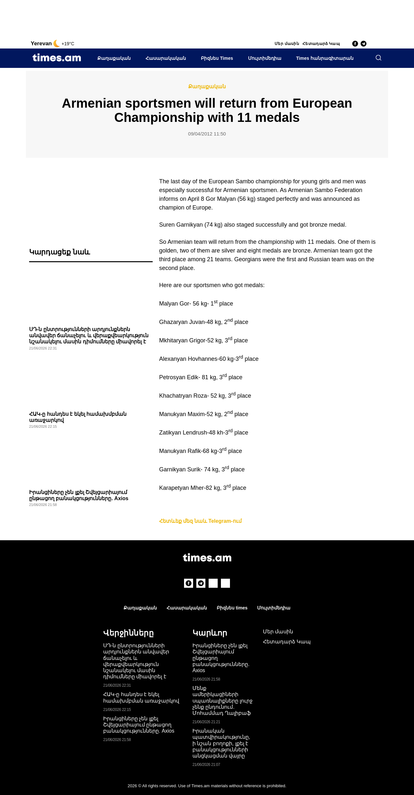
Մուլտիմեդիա (264, 58)
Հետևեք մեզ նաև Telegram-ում (200, 521)
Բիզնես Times (217, 58)
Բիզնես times (232, 607)
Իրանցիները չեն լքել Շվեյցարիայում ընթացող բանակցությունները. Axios (138, 725)
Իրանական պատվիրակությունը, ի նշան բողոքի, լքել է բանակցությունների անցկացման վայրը (221, 743)
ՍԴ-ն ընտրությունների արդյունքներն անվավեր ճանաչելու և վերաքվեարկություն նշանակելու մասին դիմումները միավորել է (88, 335)
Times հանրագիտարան (325, 58)
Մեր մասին (287, 43)
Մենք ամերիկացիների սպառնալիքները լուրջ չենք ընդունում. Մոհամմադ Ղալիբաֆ (222, 700)
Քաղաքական (114, 58)
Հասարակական (166, 58)
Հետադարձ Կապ (321, 43)
